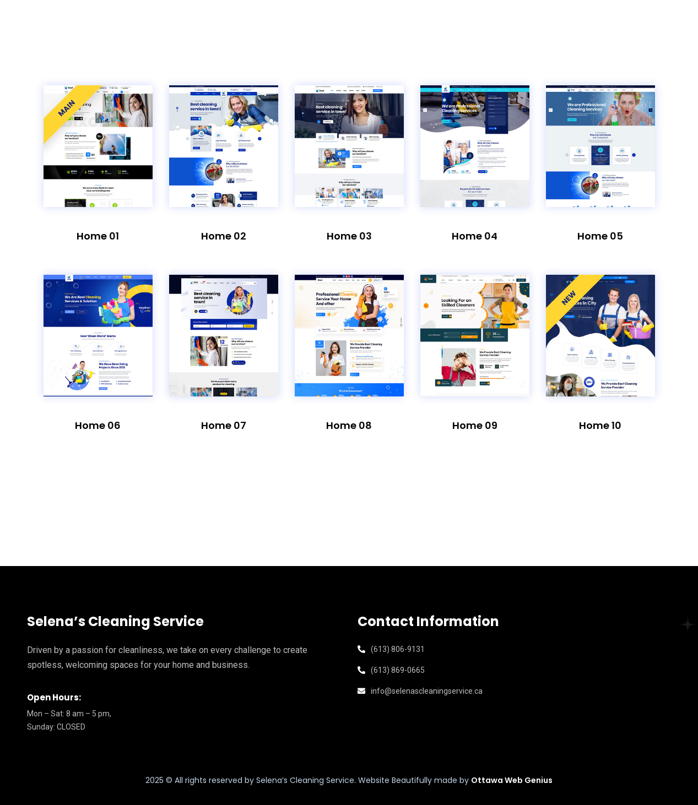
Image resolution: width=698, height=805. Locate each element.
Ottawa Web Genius (512, 780)
